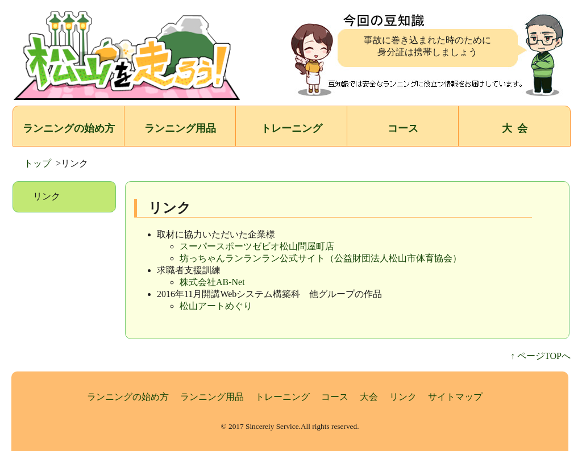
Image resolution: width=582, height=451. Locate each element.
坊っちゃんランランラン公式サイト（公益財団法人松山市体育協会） (321, 258)
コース (403, 128)
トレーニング (291, 128)
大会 (369, 397)
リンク (403, 397)
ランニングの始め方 (69, 128)
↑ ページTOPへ (540, 356)
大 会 (514, 128)
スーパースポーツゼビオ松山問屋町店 (257, 246)
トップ (37, 163)
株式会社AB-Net (212, 282)
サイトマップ (455, 397)
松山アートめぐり (216, 306)
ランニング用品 (180, 128)
